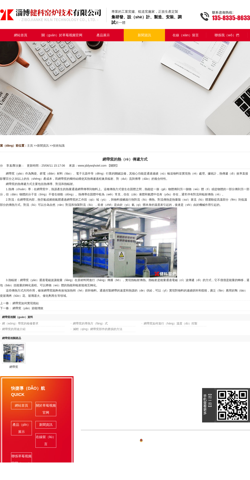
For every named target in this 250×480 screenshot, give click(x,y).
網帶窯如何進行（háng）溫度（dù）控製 (170, 323)
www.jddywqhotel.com (92, 165)
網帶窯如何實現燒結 (25, 303)
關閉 (113, 165)
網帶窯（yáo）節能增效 (28, 308)
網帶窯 (13, 366)
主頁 (30, 145)
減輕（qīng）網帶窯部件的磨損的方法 (97, 329)
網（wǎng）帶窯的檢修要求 (20, 323)
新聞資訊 (43, 145)
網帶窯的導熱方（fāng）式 (90, 323)
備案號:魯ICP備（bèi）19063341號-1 (165, 441)
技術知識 (59, 145)
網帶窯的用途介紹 (13, 329)
